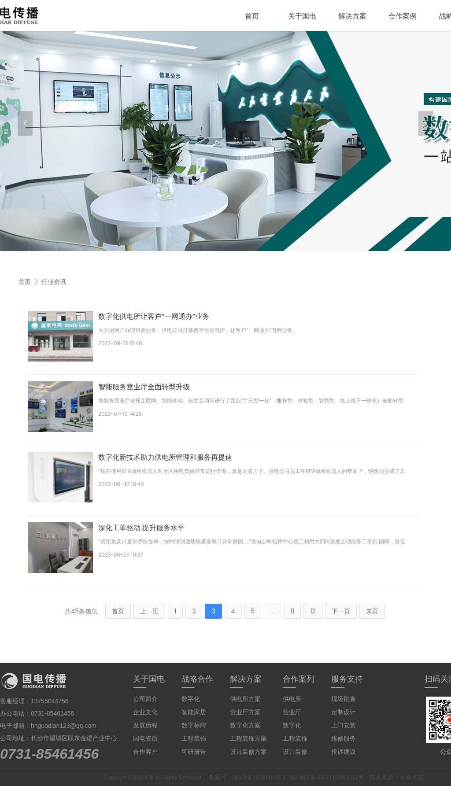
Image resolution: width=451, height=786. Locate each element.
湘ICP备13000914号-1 (259, 778)
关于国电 (302, 16)
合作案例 (402, 16)
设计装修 (295, 751)
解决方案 (352, 16)
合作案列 (298, 679)
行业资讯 (53, 281)
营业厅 (292, 712)
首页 (252, 16)
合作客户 (145, 751)
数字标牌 (193, 725)
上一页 (149, 611)
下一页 (341, 611)
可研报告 (193, 751)
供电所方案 (245, 698)
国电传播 (142, 778)
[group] (225, 141)
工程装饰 (193, 738)
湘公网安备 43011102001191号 (326, 778)
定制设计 (343, 712)
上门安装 (343, 725)
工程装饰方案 (248, 738)
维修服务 (343, 738)
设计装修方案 (248, 751)
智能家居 (193, 712)
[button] (25, 123)
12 (313, 611)
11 (292, 611)
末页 (372, 611)
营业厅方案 (245, 712)
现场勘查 (343, 698)
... (272, 611)
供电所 (292, 698)
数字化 (190, 698)
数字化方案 (245, 725)
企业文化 (145, 712)
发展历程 (145, 725)
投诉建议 (343, 751)
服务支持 (347, 679)
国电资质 (145, 738)
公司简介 (145, 698)
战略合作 (197, 679)
